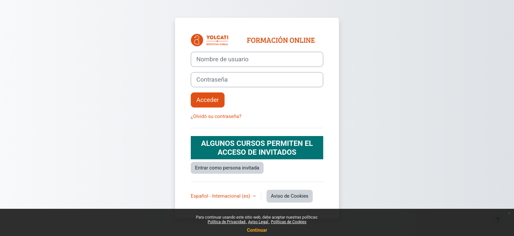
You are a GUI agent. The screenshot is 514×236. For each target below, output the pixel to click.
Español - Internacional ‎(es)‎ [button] (221, 196)
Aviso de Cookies (289, 196)
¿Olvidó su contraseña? (216, 116)
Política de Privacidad (227, 222)
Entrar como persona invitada (227, 168)
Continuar (257, 230)
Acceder (207, 100)
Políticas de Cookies (288, 222)
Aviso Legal (258, 222)
